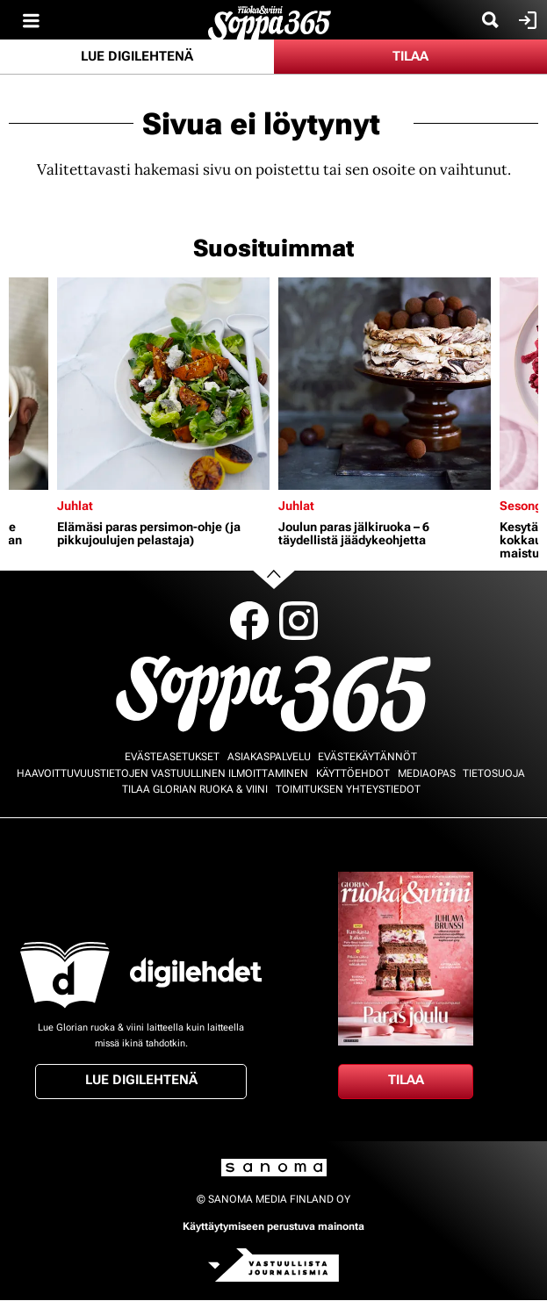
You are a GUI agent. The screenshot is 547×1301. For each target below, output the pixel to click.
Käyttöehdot (353, 773)
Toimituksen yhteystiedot (348, 789)
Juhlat (75, 506)
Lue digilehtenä (137, 56)
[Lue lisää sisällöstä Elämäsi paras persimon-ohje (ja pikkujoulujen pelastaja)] (163, 383)
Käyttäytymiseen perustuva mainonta (273, 1226)
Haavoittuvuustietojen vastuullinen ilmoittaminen (162, 773)
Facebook (249, 620)
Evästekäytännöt (367, 757)
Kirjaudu (525, 20)
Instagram (298, 620)
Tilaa (410, 56)
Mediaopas (427, 773)
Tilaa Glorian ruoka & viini (195, 789)
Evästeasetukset (172, 757)
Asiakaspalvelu (269, 757)
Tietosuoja (494, 773)
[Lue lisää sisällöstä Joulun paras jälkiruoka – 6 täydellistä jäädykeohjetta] (384, 383)
